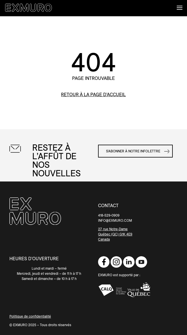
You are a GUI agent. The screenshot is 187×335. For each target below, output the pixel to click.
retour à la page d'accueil (93, 94)
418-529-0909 (108, 215)
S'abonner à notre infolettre (133, 151)
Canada (104, 239)
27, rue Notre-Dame (113, 229)
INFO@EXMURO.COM (115, 220)
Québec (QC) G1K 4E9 (115, 234)
